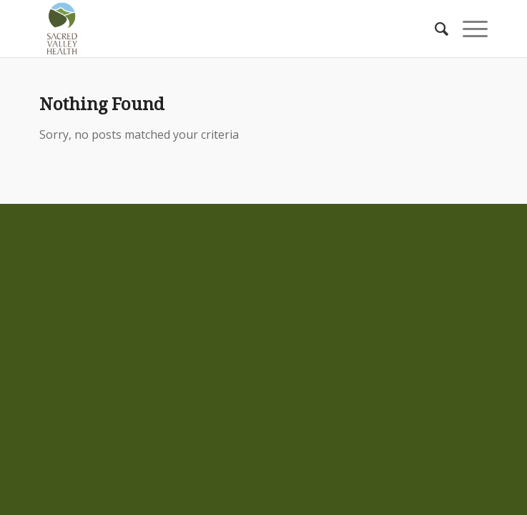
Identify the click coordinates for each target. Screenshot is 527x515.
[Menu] (468, 28)
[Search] (434, 28)
